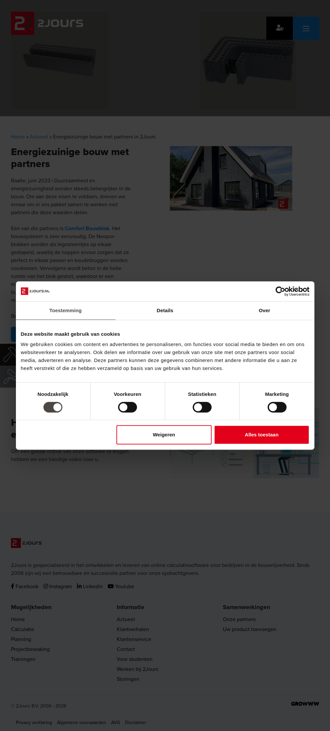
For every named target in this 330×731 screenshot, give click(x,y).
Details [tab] (165, 310)
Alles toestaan (262, 434)
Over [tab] (264, 310)
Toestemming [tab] (65, 310)
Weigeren (164, 434)
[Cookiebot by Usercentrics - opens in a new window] (280, 291)
